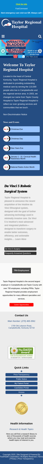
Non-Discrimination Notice (15, 114)
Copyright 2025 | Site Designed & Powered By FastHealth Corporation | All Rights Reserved (20, 456)
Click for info (21, 4)
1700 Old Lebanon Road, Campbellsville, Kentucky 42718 (21, 327)
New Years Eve (17, 148)
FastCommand (21, 9)
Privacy (13, 459)
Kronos (21, 392)
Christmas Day (17, 139)
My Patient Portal (22, 383)
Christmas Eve (17, 129)
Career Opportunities (21, 305)
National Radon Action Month (23, 167)
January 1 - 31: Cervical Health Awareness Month (23, 158)
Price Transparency (21, 375)
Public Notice (21, 379)
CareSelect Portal (21, 388)
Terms (40, 457)
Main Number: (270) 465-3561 (21, 321)
